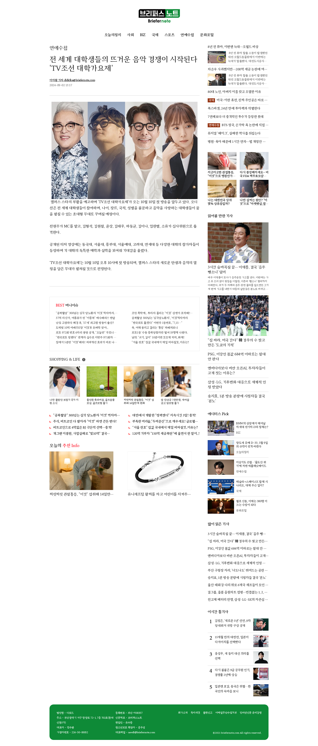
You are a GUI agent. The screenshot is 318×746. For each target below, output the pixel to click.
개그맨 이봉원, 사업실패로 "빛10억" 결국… (81, 434)
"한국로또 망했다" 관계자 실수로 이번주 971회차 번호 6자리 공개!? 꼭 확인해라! (86, 337)
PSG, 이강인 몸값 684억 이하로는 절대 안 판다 (237, 549)
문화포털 (207, 35)
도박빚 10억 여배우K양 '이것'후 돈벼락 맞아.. (82, 327)
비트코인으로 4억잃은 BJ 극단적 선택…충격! (82, 428)
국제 (155, 35)
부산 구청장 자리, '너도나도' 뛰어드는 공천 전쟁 (238, 571)
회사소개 (183, 712)
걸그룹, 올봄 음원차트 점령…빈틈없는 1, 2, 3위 (237, 593)
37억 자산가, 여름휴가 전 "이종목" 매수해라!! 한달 (85, 318)
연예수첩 (187, 35)
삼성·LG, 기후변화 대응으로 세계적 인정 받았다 (237, 563)
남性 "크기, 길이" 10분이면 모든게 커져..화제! (158, 337)
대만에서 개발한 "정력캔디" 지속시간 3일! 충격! (164, 415)
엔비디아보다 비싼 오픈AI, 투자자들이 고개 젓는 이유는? (236, 556)
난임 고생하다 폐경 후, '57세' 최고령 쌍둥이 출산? (85, 323)
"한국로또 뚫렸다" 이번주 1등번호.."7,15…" (157, 323)
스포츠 (169, 35)
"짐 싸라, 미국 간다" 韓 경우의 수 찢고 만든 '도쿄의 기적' (236, 541)
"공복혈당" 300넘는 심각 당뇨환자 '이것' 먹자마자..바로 (86, 313)
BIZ (143, 35)
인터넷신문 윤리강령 (250, 712)
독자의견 (195, 712)
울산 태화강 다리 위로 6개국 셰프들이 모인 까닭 (238, 585)
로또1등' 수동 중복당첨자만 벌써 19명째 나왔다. (160, 332)
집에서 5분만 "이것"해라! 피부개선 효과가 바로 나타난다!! (86, 342)
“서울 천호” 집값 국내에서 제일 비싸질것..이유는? (160, 342)
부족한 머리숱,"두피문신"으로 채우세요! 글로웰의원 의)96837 (166, 421)
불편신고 (207, 712)
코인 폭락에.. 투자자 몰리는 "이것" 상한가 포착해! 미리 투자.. (162, 313)
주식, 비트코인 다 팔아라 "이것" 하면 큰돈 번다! (85, 421)
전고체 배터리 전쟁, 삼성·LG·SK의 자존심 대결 (238, 600)
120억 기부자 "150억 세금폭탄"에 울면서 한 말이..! (166, 434)
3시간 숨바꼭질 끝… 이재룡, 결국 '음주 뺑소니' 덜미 (237, 534)
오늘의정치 (112, 35)
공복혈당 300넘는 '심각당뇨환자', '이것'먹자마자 (160, 318)
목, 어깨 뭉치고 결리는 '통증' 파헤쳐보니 (155, 327)
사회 (130, 35)
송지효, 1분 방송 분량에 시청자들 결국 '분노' (237, 578)
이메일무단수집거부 (226, 712)
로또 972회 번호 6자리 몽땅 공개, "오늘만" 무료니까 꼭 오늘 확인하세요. (86, 332)
